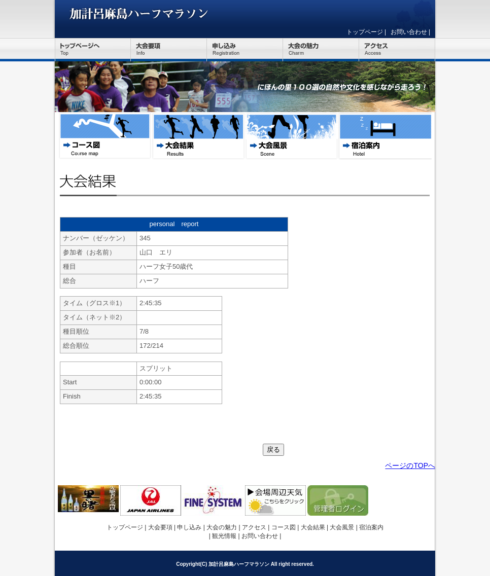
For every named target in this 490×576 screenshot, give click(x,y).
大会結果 (198, 136)
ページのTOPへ (410, 465)
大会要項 (169, 49)
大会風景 (291, 136)
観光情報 (224, 535)
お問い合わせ (409, 31)
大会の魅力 (321, 49)
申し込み (245, 49)
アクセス (397, 49)
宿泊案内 (385, 136)
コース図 (105, 136)
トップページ (364, 31)
